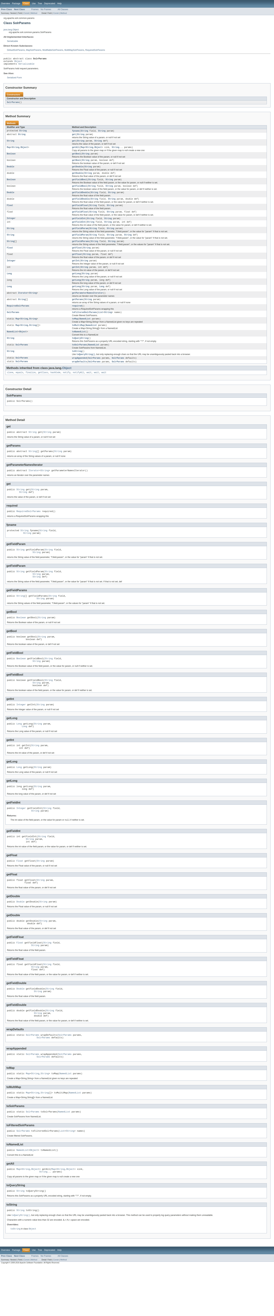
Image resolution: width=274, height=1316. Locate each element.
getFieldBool (79, 184)
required (77, 317)
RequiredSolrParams (95, 50)
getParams (77, 310)
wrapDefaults (79, 376)
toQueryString (80, 351)
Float (10, 211)
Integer (11, 225)
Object (18, 62)
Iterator (23, 303)
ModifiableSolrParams (52, 50)
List (100, 324)
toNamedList (79, 344)
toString (77, 365)
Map (8, 150)
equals (19, 387)
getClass (43, 387)
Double (10, 170)
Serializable (12, 41)
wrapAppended (79, 372)
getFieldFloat (80, 211)
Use (34, 3)
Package (16, 3)
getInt (76, 269)
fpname (76, 132)
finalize (31, 387)
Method (34, 13)
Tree (40, 3)
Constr (26, 13)
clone (10, 387)
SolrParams (13, 104)
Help (59, 3)
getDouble (77, 170)
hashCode (55, 387)
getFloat (77, 256)
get (74, 136)
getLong (76, 283)
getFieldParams (80, 249)
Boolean (11, 157)
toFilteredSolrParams (84, 324)
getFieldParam (80, 235)
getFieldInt (79, 225)
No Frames (46, 9)
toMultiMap (78, 337)
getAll (76, 150)
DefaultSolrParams (16, 50)
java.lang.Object (11, 29)
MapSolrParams (33, 50)
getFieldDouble (80, 197)
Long (9, 283)
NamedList (85, 331)
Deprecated (49, 3)
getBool (76, 157)
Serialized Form (14, 79)
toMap (75, 331)
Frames (34, 9)
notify (66, 387)
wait (88, 387)
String (23, 132)
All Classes (63, 9)
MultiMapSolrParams (74, 50)
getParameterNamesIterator (87, 303)
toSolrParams (79, 358)
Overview (5, 3)
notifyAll (78, 387)
